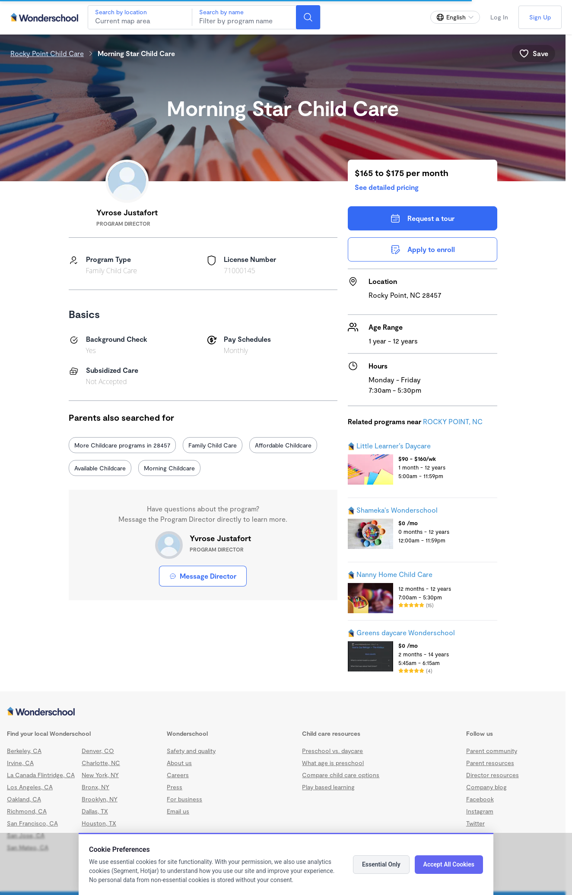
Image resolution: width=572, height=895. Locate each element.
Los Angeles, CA (30, 787)
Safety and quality (191, 750)
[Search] (308, 17)
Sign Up (540, 17)
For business (184, 799)
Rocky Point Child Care (47, 53)
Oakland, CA (24, 799)
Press (174, 787)
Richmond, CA (27, 811)
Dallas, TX (95, 811)
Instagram (479, 811)
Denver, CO (98, 750)
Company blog (486, 787)
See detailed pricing (387, 187)
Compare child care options (340, 774)
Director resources (492, 774)
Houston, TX (99, 823)
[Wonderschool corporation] (283, 712)
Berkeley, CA (24, 750)
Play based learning (328, 787)
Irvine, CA (20, 762)
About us (179, 762)
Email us (178, 811)
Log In (499, 17)
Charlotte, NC (101, 762)
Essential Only (381, 864)
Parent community (491, 750)
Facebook (480, 799)
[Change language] (455, 17)
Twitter (475, 823)
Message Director (202, 576)
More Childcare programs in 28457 (122, 445)
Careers (178, 774)
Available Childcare (100, 468)
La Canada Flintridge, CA (41, 774)
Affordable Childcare (283, 445)
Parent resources (490, 762)
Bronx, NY (95, 787)
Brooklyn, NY (100, 799)
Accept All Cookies (448, 864)
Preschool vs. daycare (332, 750)
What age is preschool (333, 762)
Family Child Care (212, 445)
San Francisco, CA (32, 823)
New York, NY (100, 774)
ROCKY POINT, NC (453, 421)
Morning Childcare (169, 468)
